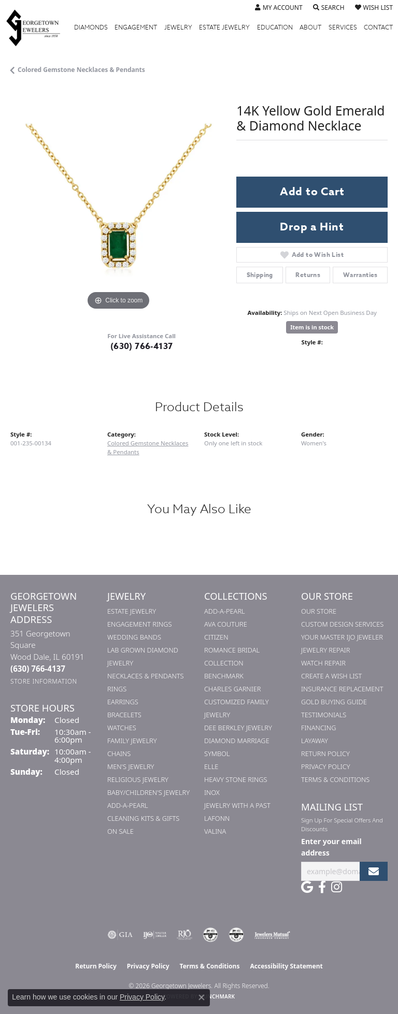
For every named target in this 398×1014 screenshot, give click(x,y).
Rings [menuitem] (116, 688)
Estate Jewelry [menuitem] (131, 611)
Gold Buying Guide (334, 701)
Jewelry (178, 27)
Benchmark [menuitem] (224, 675)
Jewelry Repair (325, 650)
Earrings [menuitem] (122, 701)
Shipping (260, 274)
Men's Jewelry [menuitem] (130, 766)
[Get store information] (43, 681)
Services (343, 27)
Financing (318, 727)
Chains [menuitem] (119, 753)
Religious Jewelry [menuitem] (137, 779)
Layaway (314, 740)
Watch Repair (323, 663)
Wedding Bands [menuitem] (134, 637)
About (310, 27)
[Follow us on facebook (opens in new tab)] (322, 887)
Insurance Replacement (342, 688)
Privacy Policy (325, 766)
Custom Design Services (342, 624)
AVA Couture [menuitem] (225, 624)
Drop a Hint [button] (312, 227)
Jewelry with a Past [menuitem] (237, 805)
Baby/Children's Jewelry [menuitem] (148, 792)
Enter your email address (331, 846)
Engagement (136, 27)
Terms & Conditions (335, 779)
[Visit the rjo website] (184, 935)
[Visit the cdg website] (210, 935)
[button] (279, 8)
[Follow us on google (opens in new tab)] (307, 887)
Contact (378, 27)
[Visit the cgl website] (236, 935)
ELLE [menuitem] (211, 766)
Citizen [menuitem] (216, 637)
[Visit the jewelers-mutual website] (272, 935)
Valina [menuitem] (215, 831)
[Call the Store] (37, 668)
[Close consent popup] (201, 997)
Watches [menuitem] (121, 727)
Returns (307, 274)
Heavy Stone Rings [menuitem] (235, 779)
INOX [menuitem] (212, 792)
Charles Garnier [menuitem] (232, 688)
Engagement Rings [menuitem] (139, 624)
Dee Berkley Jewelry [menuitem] (238, 727)
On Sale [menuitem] (120, 831)
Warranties (360, 274)
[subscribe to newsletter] (374, 871)
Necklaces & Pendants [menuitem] (145, 675)
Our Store (318, 611)
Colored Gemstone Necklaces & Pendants (81, 69)
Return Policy (325, 753)
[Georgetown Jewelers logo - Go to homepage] (38, 27)
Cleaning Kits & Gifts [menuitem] (143, 818)
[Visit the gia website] (120, 935)
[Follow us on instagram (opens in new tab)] (336, 887)
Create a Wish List (331, 675)
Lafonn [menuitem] (217, 818)
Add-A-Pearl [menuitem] (127, 805)
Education (275, 27)
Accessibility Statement (286, 966)
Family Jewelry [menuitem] (132, 740)
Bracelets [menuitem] (124, 714)
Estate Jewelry (224, 27)
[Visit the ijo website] (154, 935)
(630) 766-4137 (141, 346)
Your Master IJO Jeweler (342, 637)
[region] (118, 204)
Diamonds (91, 27)
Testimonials (323, 714)
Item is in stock (312, 327)
